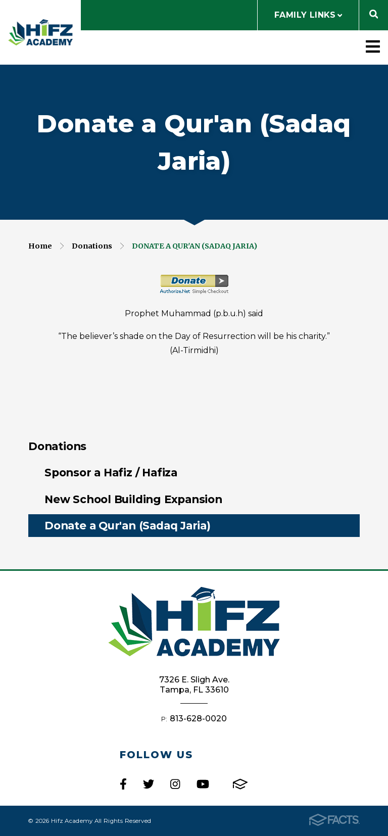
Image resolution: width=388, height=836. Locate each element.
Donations (92, 246)
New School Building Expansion (133, 499)
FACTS (240, 784)
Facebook (123, 784)
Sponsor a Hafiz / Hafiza (110, 472)
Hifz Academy (40, 32)
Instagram (175, 784)
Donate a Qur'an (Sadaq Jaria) (194, 246)
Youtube (203, 784)
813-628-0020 (198, 718)
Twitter (148, 784)
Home (40, 246)
